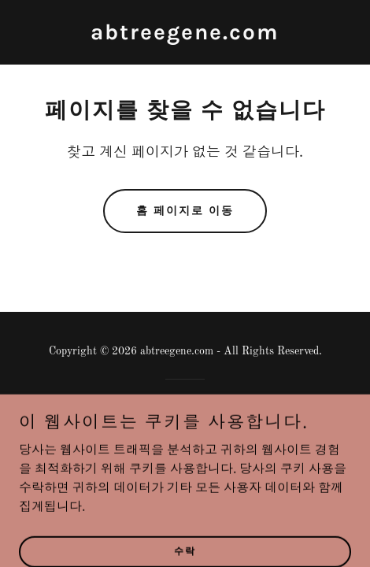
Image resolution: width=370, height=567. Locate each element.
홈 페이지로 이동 (185, 210)
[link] (185, 36)
